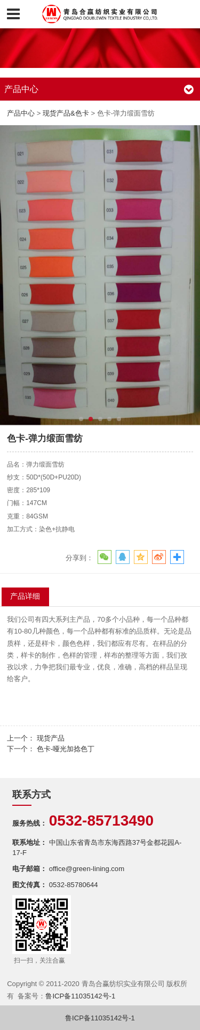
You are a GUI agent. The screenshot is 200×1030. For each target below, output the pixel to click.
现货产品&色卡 (66, 113)
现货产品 (51, 738)
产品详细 (25, 596)
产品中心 (21, 113)
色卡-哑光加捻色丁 (65, 749)
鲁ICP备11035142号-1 (80, 996)
